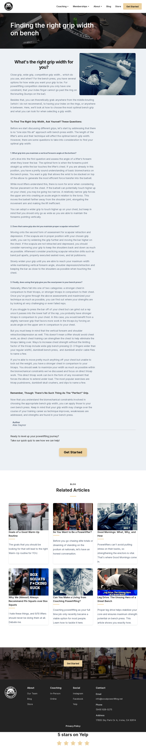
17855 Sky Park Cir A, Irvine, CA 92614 (116, 720)
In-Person (55, 693)
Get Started (132, 6)
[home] (8, 6)
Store (118, 6)
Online (53, 698)
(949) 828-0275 (104, 709)
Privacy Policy (73, 726)
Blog (108, 6)
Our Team (32, 693)
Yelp (75, 704)
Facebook (78, 698)
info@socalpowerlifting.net (109, 698)
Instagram (78, 693)
